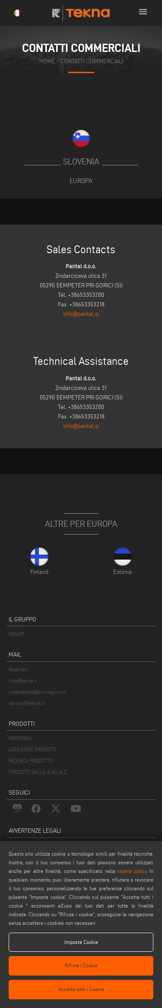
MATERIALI (20, 738)
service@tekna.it (26, 703)
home (47, 61)
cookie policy (132, 871)
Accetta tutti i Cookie (81, 989)
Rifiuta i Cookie (81, 965)
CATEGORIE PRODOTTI (32, 749)
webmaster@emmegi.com (37, 692)
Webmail (18, 669)
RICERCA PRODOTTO (31, 760)
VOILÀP (16, 634)
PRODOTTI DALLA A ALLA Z (38, 772)
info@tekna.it (23, 680)
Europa (81, 180)
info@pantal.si (81, 314)
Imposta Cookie (81, 942)
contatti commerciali (91, 61)
